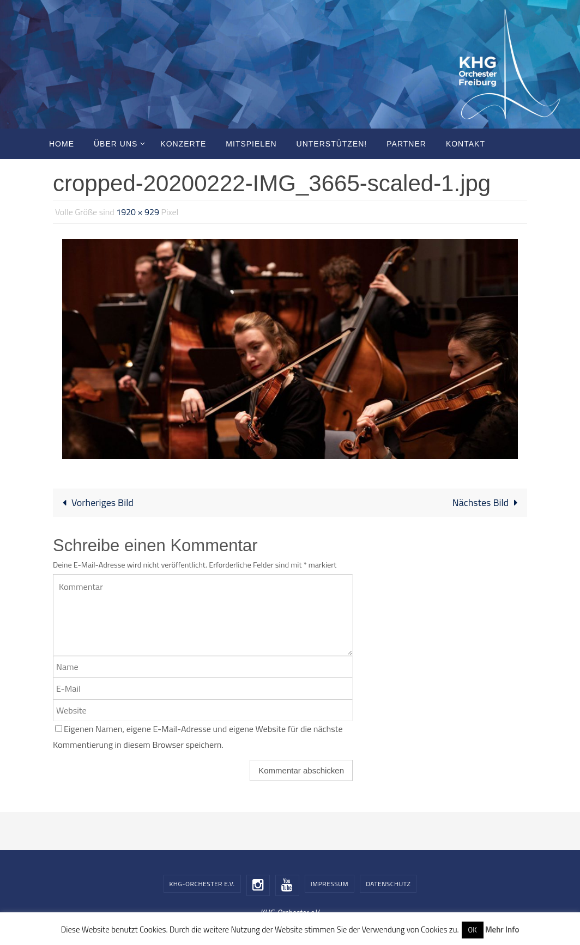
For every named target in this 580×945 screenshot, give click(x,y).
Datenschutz (388, 884)
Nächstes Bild (487, 502)
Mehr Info (502, 929)
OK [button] (472, 929)
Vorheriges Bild (96, 502)
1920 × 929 (137, 211)
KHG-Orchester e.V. (202, 884)
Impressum (329, 884)
